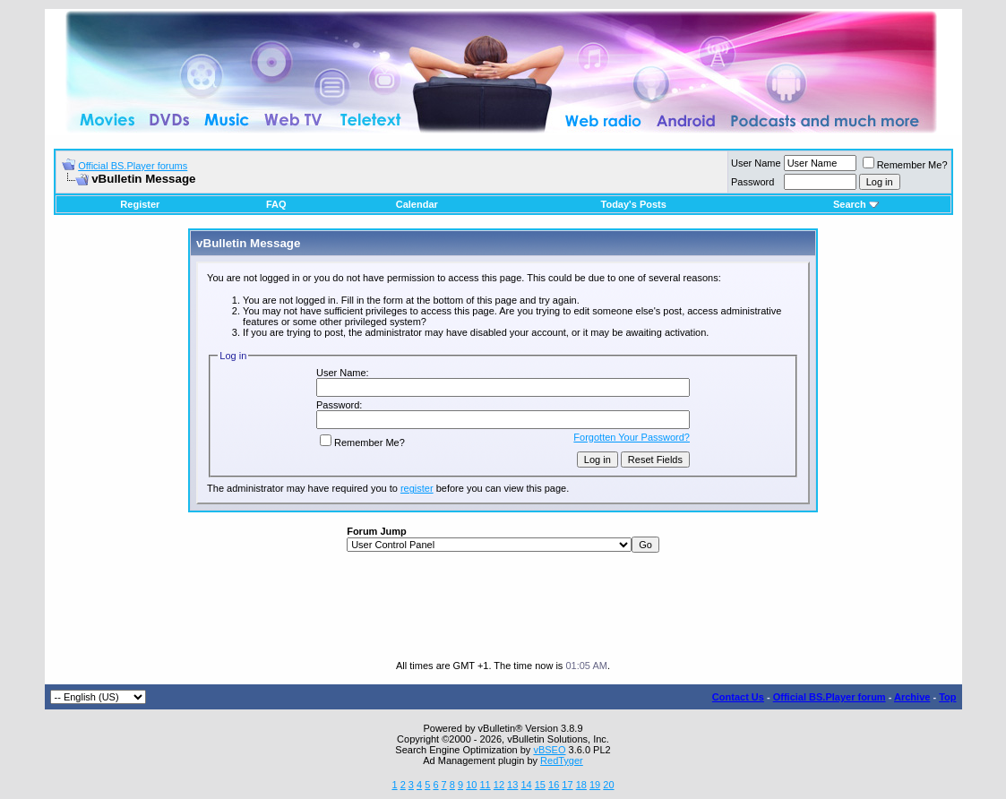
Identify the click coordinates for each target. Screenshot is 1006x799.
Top (947, 697)
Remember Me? (905, 164)
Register (139, 204)
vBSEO (549, 749)
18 (581, 784)
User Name (756, 163)
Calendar (417, 204)
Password (752, 181)
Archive (912, 697)
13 (512, 784)
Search (856, 204)
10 (471, 784)
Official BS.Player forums (132, 165)
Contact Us (738, 697)
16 (553, 784)
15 (540, 784)
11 (484, 784)
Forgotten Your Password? (631, 437)
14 (525, 784)
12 (499, 784)
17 (567, 784)
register (417, 488)
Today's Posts (633, 204)
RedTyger (561, 760)
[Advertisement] (503, 606)
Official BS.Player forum (829, 697)
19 (594, 784)
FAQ (276, 204)
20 (608, 784)
